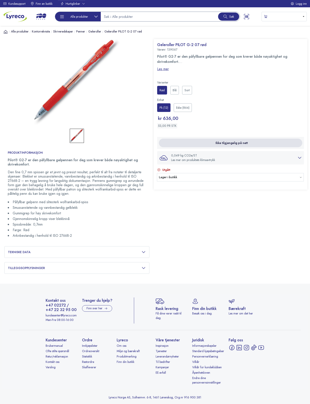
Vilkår (195, 362)
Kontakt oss (52, 362)
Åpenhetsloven (201, 372)
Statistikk (87, 356)
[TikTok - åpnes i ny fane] (254, 347)
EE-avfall (161, 372)
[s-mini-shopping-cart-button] (284, 16)
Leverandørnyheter (167, 356)
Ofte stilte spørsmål (57, 351)
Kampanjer (162, 367)
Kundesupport (14, 4)
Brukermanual (54, 346)
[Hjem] (5, 31)
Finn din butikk (125, 362)
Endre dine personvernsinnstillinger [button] (206, 380)
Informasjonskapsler (204, 346)
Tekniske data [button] (77, 252)
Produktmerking (126, 356)
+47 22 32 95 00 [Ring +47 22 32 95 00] (61, 310)
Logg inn (299, 4)
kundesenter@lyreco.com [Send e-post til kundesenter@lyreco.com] (61, 315)
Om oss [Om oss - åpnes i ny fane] (121, 346)
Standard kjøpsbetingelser (208, 351)
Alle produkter (20, 31)
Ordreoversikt (90, 351)
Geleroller (94, 31)
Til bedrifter (163, 362)
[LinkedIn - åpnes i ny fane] (239, 347)
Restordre (88, 362)
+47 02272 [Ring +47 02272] (56, 305)
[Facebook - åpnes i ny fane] (232, 347)
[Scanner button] (246, 16)
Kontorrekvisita (41, 31)
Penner (80, 31)
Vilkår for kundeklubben (207, 367)
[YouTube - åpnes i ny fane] (261, 347)
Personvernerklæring (205, 356)
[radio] (162, 90)
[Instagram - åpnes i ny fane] (246, 347)
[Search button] (228, 16)
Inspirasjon (162, 346)
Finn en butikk (42, 4)
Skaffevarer (89, 367)
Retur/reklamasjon (57, 356)
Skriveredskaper (63, 31)
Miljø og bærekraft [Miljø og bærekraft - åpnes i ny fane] (128, 351)
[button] (230, 157)
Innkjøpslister (90, 346)
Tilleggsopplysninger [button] (77, 268)
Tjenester (161, 351)
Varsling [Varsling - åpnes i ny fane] (51, 367)
